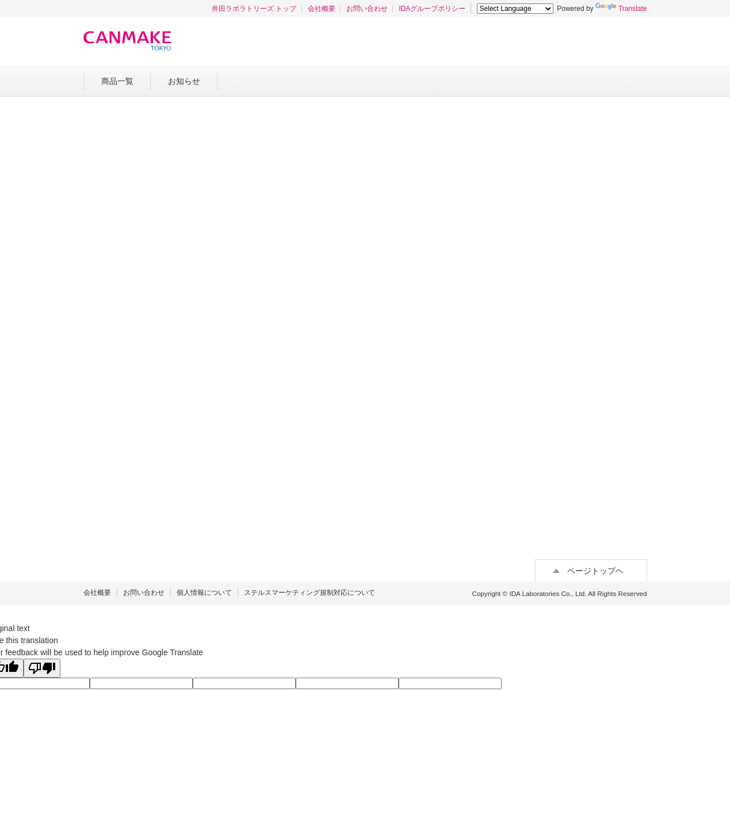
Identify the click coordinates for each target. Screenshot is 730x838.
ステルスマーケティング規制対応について (309, 593)
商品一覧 (117, 81)
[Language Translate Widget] (515, 8)
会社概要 (321, 9)
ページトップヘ (595, 570)
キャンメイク (127, 40)
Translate (621, 9)
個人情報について (204, 593)
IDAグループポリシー (432, 9)
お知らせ (184, 81)
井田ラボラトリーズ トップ (254, 9)
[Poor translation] (42, 668)
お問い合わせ (367, 9)
